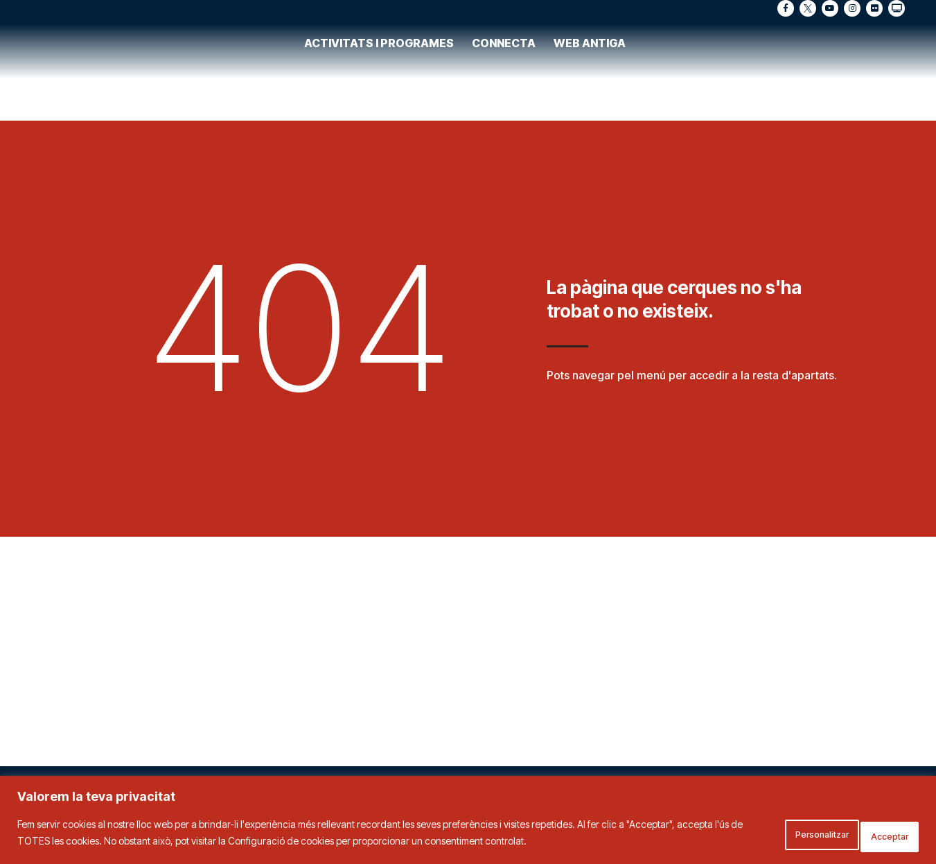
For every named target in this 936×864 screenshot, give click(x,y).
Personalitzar (781, 835)
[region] (468, 822)
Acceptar (878, 835)
